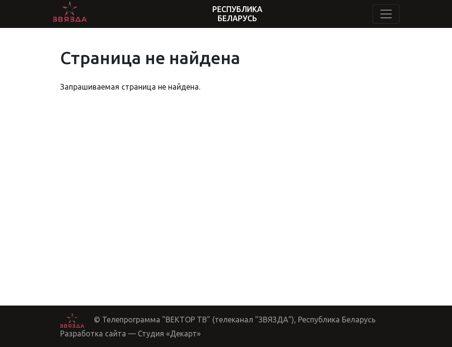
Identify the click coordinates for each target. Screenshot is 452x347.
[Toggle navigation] (386, 14)
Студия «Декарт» (169, 333)
